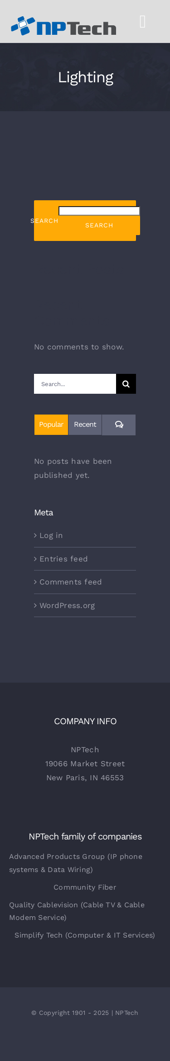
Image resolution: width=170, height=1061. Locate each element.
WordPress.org (67, 605)
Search (44, 220)
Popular (51, 424)
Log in (51, 535)
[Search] (126, 384)
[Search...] (75, 384)
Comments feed (70, 581)
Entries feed (63, 558)
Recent (85, 424)
